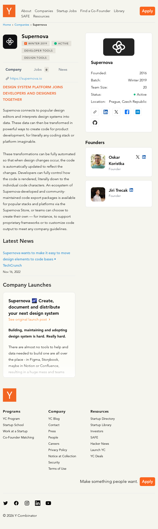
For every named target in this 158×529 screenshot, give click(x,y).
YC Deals (96, 456)
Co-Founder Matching (18, 437)
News (63, 69)
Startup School (13, 425)
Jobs (38, 69)
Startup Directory (102, 419)
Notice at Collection (62, 456)
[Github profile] (95, 123)
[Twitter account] (137, 157)
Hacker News (99, 444)
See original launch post (29, 319)
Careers (53, 444)
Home (7, 25)
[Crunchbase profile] (138, 112)
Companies (44, 11)
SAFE (25, 16)
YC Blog (54, 419)
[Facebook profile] (127, 112)
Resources (41, 16)
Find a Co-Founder (95, 11)
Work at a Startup (15, 431)
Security (54, 462)
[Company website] (95, 112)
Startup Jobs (67, 11)
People (53, 437)
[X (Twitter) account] (116, 112)
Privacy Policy (57, 450)
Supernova (102, 62)
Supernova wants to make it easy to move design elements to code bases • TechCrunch (36, 259)
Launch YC (97, 450)
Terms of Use (57, 469)
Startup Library (100, 425)
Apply (147, 10)
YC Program (11, 419)
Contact (54, 425)
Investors (96, 431)
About (26, 11)
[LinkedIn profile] (106, 112)
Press (52, 431)
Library (119, 11)
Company (13, 69)
